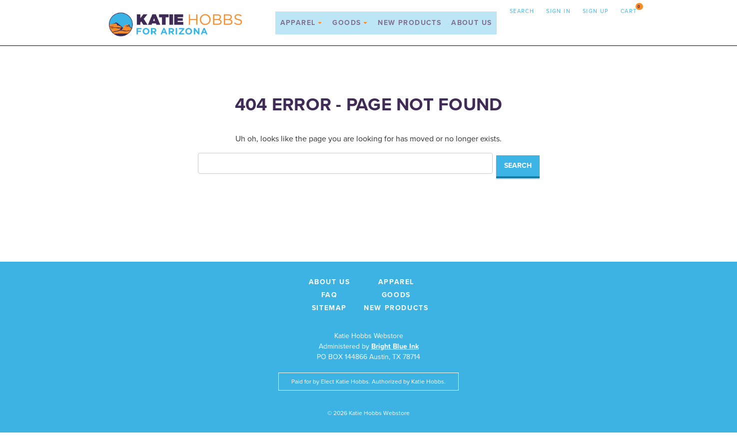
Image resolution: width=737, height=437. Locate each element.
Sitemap (329, 312)
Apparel (301, 26)
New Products (409, 26)
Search (522, 11)
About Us (471, 26)
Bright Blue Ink (395, 351)
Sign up (596, 11)
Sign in (558, 11)
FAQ (329, 299)
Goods (349, 26)
